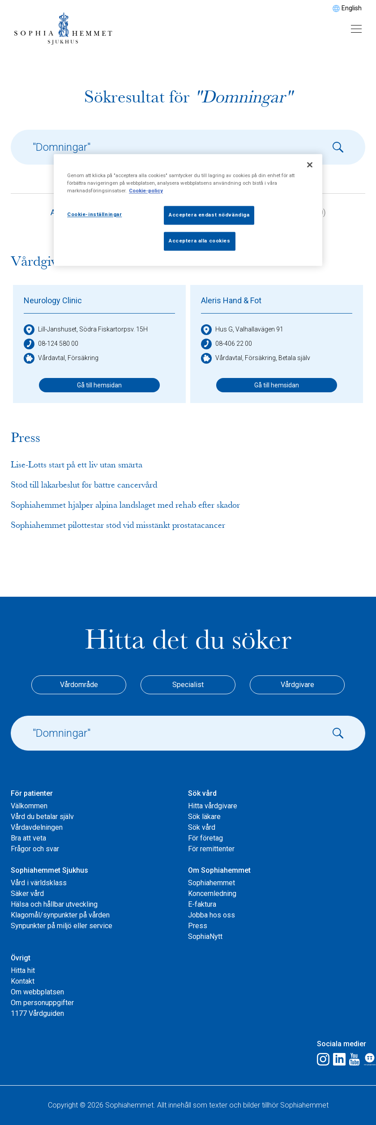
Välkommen (29, 806)
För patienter (32, 793)
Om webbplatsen (37, 992)
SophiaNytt (205, 936)
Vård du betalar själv (42, 816)
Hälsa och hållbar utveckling (54, 904)
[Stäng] (310, 165)
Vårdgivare (297, 684)
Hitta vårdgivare (212, 806)
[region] (188, 210)
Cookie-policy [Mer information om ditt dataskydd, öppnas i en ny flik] (146, 191)
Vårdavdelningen (37, 827)
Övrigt (20, 958)
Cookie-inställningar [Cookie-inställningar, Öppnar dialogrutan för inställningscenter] (94, 215)
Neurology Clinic (53, 300)
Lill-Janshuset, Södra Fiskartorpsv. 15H (86, 329)
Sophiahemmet (211, 883)
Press (197, 925)
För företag (205, 838)
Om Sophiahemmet (219, 870)
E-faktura (202, 904)
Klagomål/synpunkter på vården (60, 915)
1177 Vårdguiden (37, 1013)
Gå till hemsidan (99, 385)
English (352, 8)
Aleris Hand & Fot (231, 300)
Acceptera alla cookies (200, 241)
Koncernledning (212, 893)
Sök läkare (204, 816)
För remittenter (211, 849)
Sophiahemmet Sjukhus (49, 870)
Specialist (188, 684)
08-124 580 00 (51, 344)
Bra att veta (28, 838)
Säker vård (27, 893)
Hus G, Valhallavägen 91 (242, 329)
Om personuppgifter (42, 1002)
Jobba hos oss (211, 915)
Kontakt (22, 981)
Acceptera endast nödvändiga (209, 215)
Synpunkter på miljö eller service (61, 925)
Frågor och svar (35, 849)
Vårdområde (79, 684)
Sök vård (202, 793)
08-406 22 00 (226, 344)
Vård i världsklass (39, 883)
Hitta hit (23, 970)
